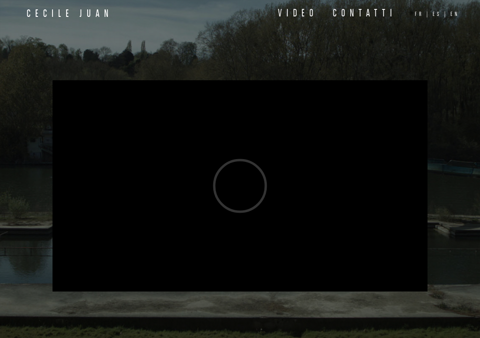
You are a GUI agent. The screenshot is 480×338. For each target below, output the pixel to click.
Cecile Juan (70, 14)
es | (440, 14)
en (454, 14)
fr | (422, 14)
